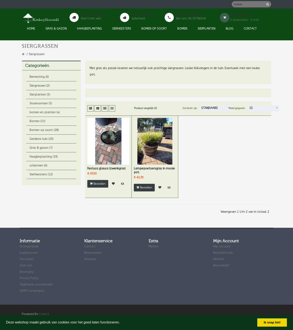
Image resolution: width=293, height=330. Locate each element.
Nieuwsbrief (221, 265)
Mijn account (222, 246)
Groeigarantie (29, 246)
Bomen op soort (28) (44, 130)
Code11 (44, 314)
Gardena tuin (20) (41, 139)
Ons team (27, 259)
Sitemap (90, 259)
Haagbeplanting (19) (44, 156)
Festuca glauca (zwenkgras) (106, 168)
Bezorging (27, 272)
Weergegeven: (237, 108)
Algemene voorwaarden (36, 284)
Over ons (26, 265)
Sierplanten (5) (40, 94)
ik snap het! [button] (272, 322)
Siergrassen (37, 54)
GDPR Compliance (32, 291)
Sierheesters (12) (41, 174)
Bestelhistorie (223, 253)
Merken (154, 246)
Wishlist (218, 259)
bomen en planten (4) (45, 112)
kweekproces (29, 253)
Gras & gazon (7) (41, 148)
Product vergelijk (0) (145, 108)
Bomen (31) (37, 121)
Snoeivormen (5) (41, 103)
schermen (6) (38, 165)
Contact (90, 246)
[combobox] (215, 108)
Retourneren (92, 253)
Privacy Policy (29, 278)
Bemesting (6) (39, 77)
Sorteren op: (189, 108)
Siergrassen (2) (40, 85)
